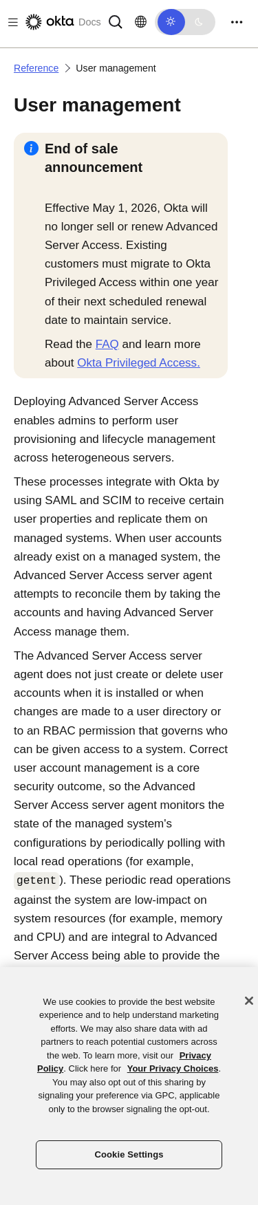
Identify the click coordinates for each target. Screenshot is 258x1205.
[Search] (116, 21)
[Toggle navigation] (237, 22)
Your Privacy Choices (173, 1068)
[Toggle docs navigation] (10, 22)
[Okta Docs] (62, 22)
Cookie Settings (128, 1154)
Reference (36, 68)
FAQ (107, 344)
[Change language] (141, 22)
